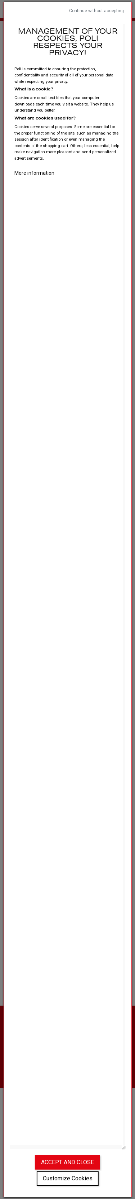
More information (34, 173)
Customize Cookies (68, 1178)
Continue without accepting (96, 10)
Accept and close (67, 1162)
